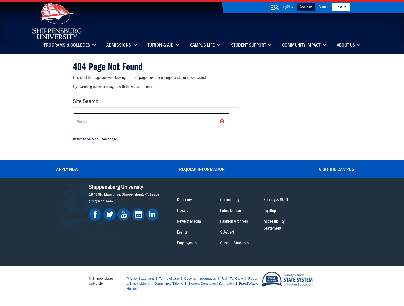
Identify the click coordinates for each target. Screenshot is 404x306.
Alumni (323, 6)
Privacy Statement (140, 278)
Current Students (234, 243)
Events (182, 232)
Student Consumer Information (211, 283)
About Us (346, 45)
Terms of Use (169, 278)
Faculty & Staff (276, 199)
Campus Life (202, 45)
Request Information (202, 169)
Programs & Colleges (67, 45)
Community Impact (301, 45)
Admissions (118, 45)
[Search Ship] (151, 121)
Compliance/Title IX (168, 283)
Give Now (306, 6)
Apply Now (67, 169)
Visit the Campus (336, 169)
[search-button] (275, 7)
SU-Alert (227, 232)
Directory (184, 199)
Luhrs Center (230, 210)
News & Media (189, 221)
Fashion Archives (234, 221)
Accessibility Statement (274, 224)
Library (182, 210)
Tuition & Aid (161, 45)
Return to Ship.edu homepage (95, 139)
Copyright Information (200, 278)
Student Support (248, 45)
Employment (187, 243)
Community (229, 199)
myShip (288, 6)
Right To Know (232, 278)
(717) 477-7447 (101, 200)
